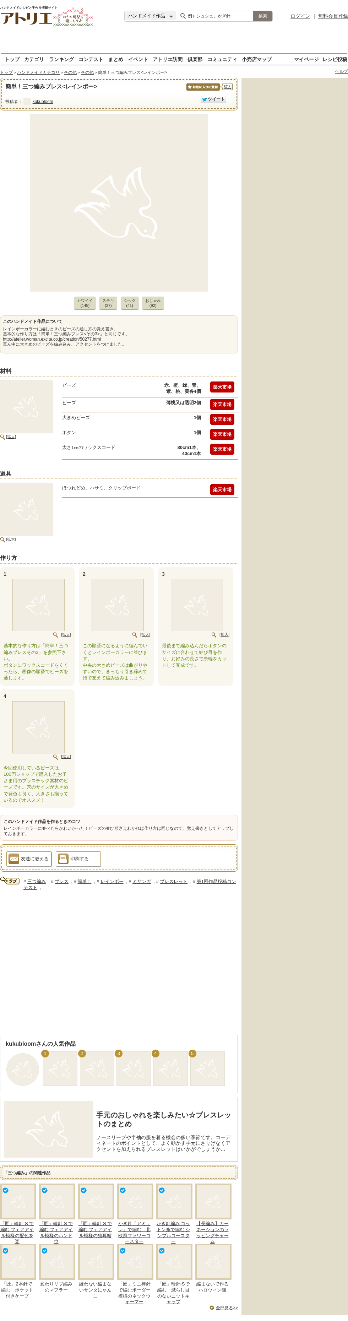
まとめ (115, 59)
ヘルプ (341, 71)
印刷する (73, 860)
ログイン (300, 16)
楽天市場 (222, 387)
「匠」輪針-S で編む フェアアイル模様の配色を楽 (17, 1232)
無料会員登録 (333, 16)
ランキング (61, 59)
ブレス (62, 881)
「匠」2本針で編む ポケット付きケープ (17, 1290)
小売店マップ (257, 59)
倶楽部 (194, 59)
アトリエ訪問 (168, 59)
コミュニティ (222, 59)
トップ (12, 59)
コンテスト (90, 59)
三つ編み (36, 881)
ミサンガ (141, 881)
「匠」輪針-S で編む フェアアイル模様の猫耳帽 (95, 1229)
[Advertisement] (174, 42)
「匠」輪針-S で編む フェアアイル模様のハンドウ (56, 1232)
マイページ (306, 59)
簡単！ (84, 881)
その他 (70, 72)
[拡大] (11, 436)
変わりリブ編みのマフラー (56, 1287)
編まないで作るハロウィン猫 (212, 1287)
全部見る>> (227, 1307)
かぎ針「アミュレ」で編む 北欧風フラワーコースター (134, 1232)
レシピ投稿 (334, 59)
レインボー (112, 881)
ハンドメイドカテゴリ (38, 72)
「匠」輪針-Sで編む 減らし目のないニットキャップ (173, 1293)
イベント (138, 59)
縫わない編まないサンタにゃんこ (95, 1290)
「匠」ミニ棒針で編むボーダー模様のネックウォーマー (134, 1293)
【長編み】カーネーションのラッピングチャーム (212, 1232)
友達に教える (29, 860)
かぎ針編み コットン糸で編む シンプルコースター (173, 1232)
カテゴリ (34, 59)
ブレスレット (173, 881)
